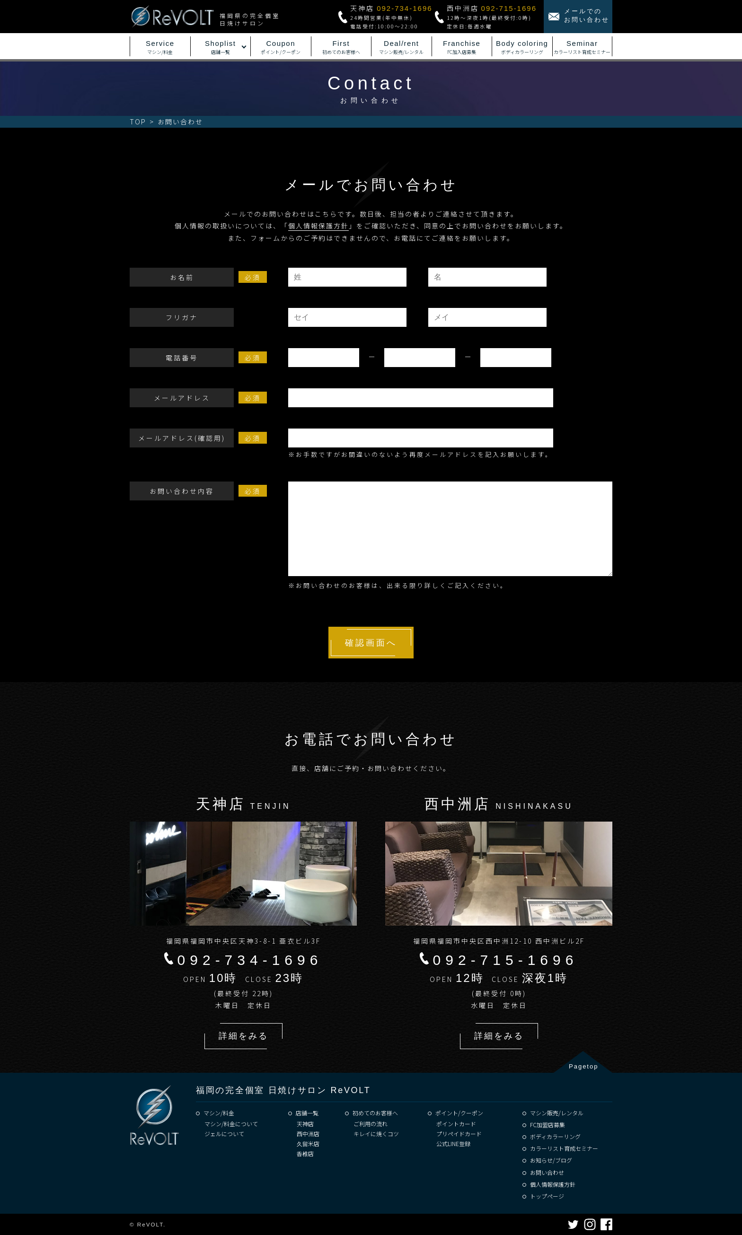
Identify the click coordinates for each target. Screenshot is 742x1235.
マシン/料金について (231, 1124)
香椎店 (305, 1153)
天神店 (305, 1124)
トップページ (547, 1196)
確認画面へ (371, 643)
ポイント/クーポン (459, 1113)
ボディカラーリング (555, 1136)
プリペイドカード (459, 1134)
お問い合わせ (547, 1172)
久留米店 (308, 1143)
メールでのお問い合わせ (587, 15)
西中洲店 (308, 1134)
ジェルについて (224, 1134)
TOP (138, 121)
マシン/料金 (218, 1113)
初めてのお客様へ (375, 1113)
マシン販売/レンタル (556, 1113)
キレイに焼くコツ (376, 1134)
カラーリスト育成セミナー (564, 1148)
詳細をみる (243, 1036)
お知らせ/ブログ (551, 1160)
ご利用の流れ (370, 1124)
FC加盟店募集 (547, 1125)
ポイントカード (456, 1124)
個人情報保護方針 (318, 225)
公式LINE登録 (453, 1143)
